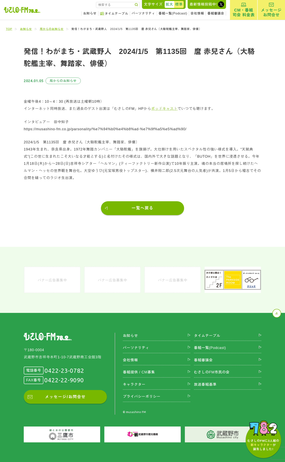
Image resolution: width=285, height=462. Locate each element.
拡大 (169, 4)
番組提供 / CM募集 (139, 372)
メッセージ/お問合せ (65, 397)
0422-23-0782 (64, 370)
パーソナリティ (143, 13)
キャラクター (134, 384)
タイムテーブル (116, 13)
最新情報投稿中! (203, 4)
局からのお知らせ (52, 29)
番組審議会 (215, 13)
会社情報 (197, 13)
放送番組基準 (205, 384)
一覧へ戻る (142, 208)
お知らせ (90, 13)
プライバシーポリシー (142, 397)
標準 (179, 4)
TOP (9, 29)
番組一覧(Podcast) (173, 13)
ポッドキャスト (164, 109)
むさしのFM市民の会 (212, 372)
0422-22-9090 (64, 380)
